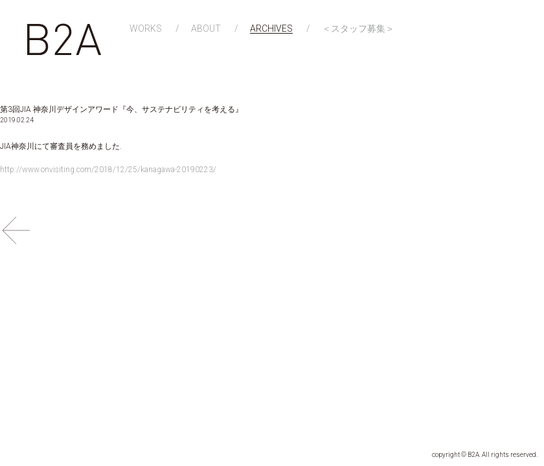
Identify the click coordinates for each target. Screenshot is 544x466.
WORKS (146, 29)
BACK (16, 230)
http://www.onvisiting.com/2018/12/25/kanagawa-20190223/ (108, 169)
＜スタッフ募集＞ (358, 29)
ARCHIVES (271, 29)
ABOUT (206, 29)
